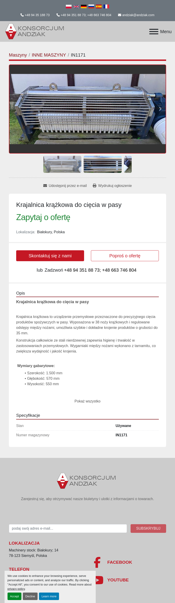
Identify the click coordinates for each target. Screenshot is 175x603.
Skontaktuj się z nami (50, 255)
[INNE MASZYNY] (49, 54)
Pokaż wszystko (87, 401)
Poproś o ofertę (125, 255)
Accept (14, 596)
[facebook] (128, 562)
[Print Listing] (112, 185)
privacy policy (16, 589)
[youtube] (128, 580)
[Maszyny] (18, 54)
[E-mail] (68, 528)
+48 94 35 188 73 (37, 15)
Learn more (48, 596)
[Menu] (153, 31)
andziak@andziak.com (138, 15)
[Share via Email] (65, 185)
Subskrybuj (148, 528)
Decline (30, 596)
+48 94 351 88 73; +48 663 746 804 (86, 15)
